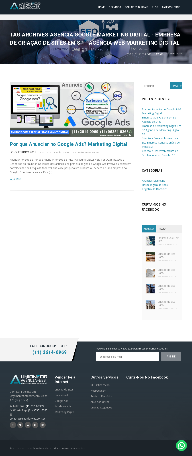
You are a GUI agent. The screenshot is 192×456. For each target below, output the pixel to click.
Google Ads (61, 400)
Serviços (115, 7)
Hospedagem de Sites (155, 185)
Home (101, 7)
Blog (155, 7)
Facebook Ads (63, 406)
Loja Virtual (61, 395)
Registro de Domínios (155, 189)
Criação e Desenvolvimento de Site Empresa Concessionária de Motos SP (161, 142)
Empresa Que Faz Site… (168, 239)
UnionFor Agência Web (57, 152)
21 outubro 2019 (23, 152)
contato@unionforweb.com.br (27, 418)
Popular (149, 229)
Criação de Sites (64, 389)
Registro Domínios (102, 396)
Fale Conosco (171, 7)
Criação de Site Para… (166, 255)
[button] (181, 445)
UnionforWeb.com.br (37, 448)
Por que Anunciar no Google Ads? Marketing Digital (68, 144)
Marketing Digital (65, 412)
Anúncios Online (100, 402)
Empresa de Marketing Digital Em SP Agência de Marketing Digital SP (161, 130)
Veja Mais (15, 179)
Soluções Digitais (136, 7)
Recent (163, 228)
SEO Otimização (100, 385)
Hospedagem (98, 390)
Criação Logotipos (101, 407)
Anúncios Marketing (89, 152)
